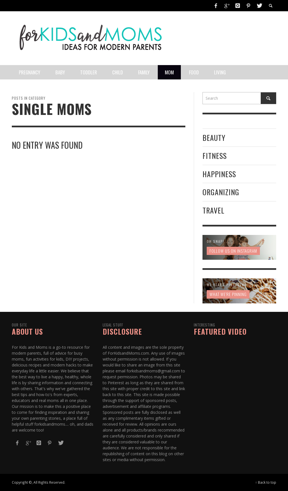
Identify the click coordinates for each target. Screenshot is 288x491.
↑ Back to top (265, 482)
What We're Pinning (228, 294)
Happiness (219, 173)
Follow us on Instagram (233, 251)
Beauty (214, 137)
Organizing (220, 191)
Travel (213, 210)
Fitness (214, 155)
